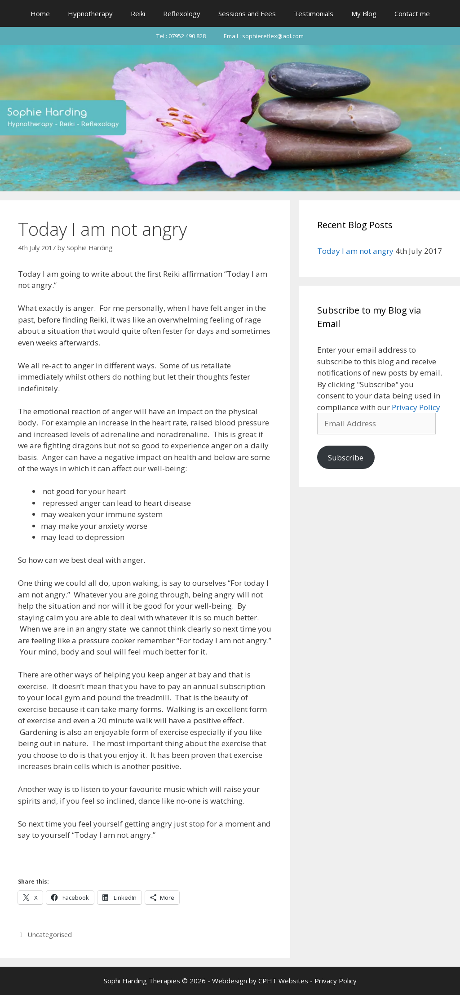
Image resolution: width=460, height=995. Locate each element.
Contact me (412, 13)
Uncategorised (50, 934)
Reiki (138, 13)
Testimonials (313, 13)
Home (40, 13)
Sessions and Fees (247, 13)
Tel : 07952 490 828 (181, 36)
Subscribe (345, 457)
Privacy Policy (416, 407)
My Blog (363, 13)
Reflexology (181, 13)
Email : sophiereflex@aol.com (264, 36)
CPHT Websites (283, 980)
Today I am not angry (355, 251)
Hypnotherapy (90, 13)
